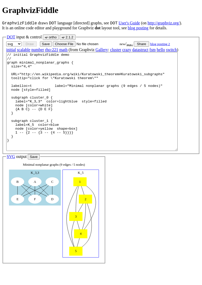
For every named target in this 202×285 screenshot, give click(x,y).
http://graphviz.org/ (164, 23)
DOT (11, 37)
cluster (115, 49)
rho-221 (51, 49)
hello (161, 49)
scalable (23, 49)
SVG (11, 176)
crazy (126, 49)
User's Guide (129, 23)
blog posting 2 (160, 44)
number (37, 49)
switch (171, 49)
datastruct (140, 49)
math (63, 49)
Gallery (101, 49)
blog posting (138, 28)
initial (11, 49)
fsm (152, 49)
